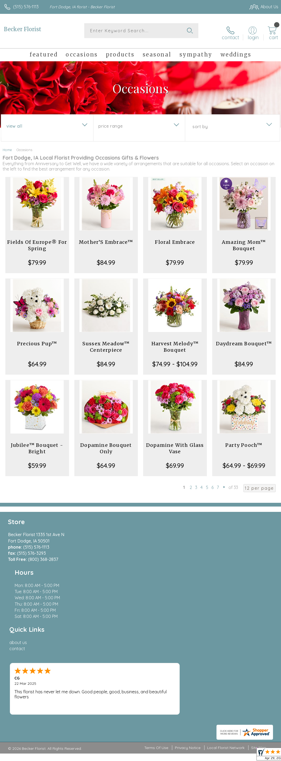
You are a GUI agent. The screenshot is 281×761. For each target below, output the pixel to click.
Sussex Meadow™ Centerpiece (106, 343)
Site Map (258, 610)
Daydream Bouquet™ (244, 340)
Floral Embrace (175, 238)
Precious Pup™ (37, 340)
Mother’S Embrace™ (106, 238)
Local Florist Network (225, 610)
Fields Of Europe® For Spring (37, 241)
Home (7, 146)
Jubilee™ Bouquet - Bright (37, 444)
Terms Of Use (156, 610)
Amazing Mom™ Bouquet (244, 241)
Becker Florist (22, 29)
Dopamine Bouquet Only (106, 444)
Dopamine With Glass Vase (175, 444)
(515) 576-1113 (26, 6)
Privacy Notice (187, 610)
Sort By (200, 123)
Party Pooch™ (243, 441)
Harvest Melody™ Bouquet (175, 343)
